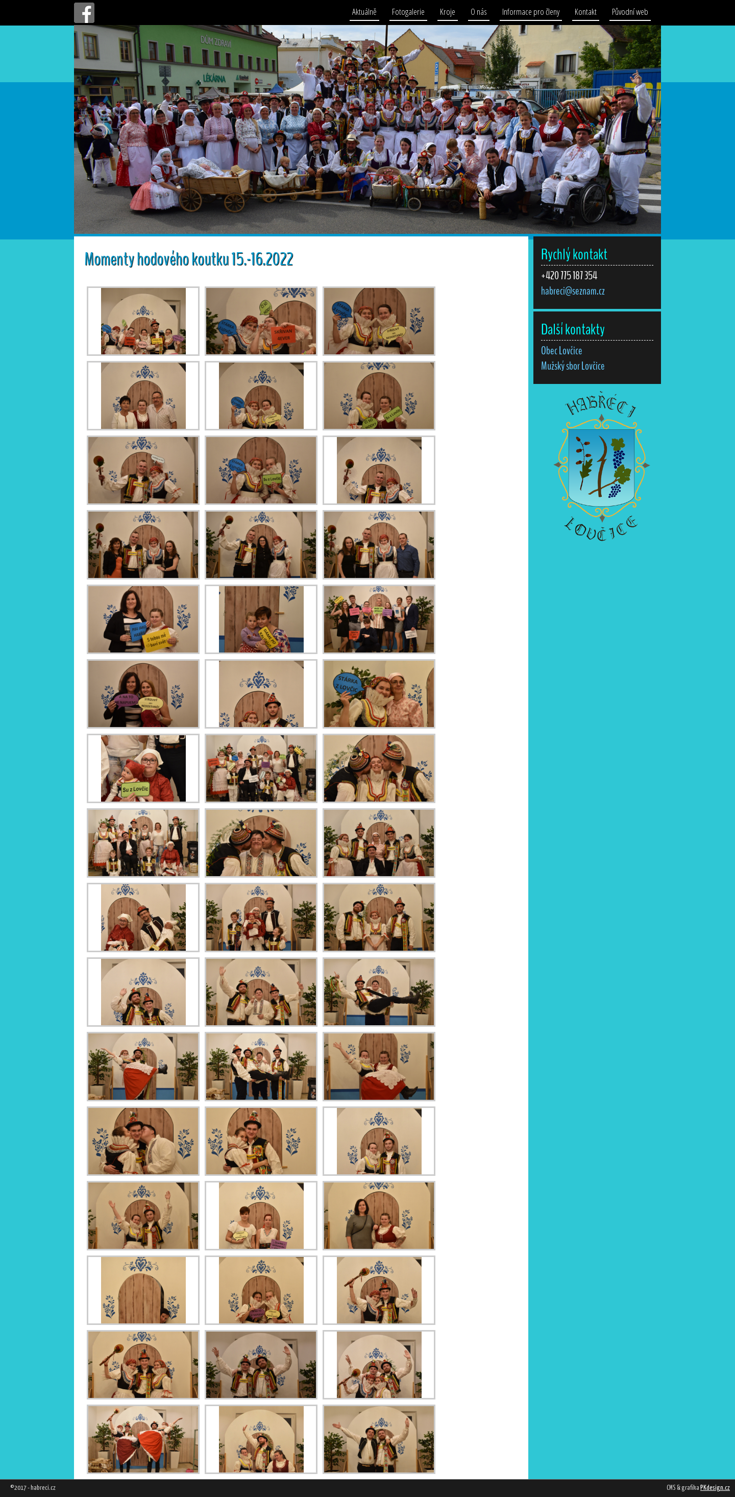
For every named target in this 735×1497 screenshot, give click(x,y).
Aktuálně (364, 11)
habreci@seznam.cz (573, 291)
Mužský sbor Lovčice (573, 366)
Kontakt (586, 11)
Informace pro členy (530, 11)
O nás (479, 11)
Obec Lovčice (561, 350)
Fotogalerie (408, 11)
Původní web (630, 11)
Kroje (447, 11)
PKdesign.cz (715, 1488)
